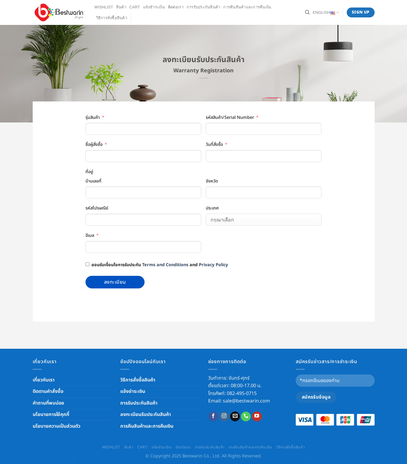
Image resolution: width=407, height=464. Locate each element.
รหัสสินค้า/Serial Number (230, 117)
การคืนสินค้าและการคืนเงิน (247, 7)
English (326, 12)
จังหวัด (212, 181)
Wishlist (103, 7)
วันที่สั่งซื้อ (214, 144)
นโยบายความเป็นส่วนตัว (56, 426)
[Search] (307, 12)
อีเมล (89, 235)
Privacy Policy (213, 265)
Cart (134, 7)
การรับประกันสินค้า (203, 7)
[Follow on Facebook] (213, 416)
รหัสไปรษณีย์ (96, 208)
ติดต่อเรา (176, 7)
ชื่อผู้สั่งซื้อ (94, 144)
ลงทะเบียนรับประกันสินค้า (145, 414)
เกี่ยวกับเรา (44, 380)
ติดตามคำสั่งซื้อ (48, 391)
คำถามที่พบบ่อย (48, 403)
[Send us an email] (235, 416)
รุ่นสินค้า (92, 117)
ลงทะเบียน (115, 282)
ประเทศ (212, 208)
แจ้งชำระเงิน (154, 7)
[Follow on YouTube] (257, 416)
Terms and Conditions (165, 265)
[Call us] (246, 416)
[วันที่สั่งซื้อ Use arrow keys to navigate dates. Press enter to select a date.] (264, 156)
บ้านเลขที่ (93, 181)
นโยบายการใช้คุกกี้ (51, 414)
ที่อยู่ (89, 172)
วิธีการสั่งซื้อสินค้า (111, 18)
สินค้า (121, 7)
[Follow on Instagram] (224, 416)
